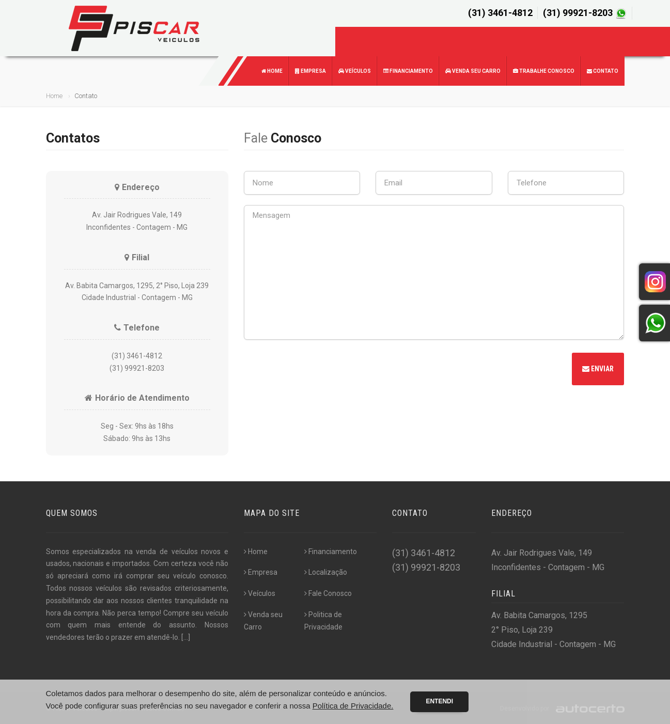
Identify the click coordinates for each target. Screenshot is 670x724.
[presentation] (322, 370)
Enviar (598, 369)
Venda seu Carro (473, 71)
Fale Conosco (328, 593)
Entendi (439, 701)
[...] (185, 637)
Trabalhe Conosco (543, 71)
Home (272, 71)
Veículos (354, 71)
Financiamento (408, 71)
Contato (602, 71)
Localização (325, 572)
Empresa (310, 71)
